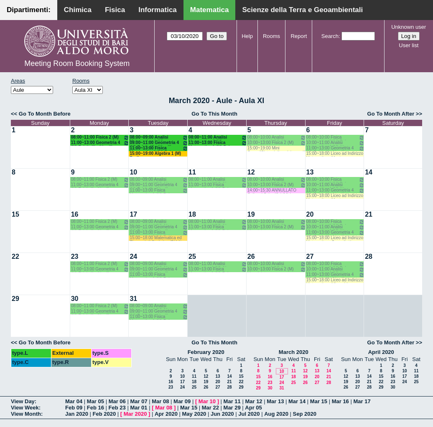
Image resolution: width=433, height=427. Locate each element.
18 (192, 214)
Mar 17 (361, 401)
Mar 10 (207, 401)
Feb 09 (73, 407)
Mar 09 (182, 401)
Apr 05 (253, 407)
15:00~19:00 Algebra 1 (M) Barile (155, 154)
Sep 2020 (304, 414)
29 (15, 298)
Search (330, 36)
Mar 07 (138, 401)
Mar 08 (160, 401)
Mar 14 (297, 401)
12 (251, 172)
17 (133, 214)
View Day (23, 401)
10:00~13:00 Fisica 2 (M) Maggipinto (276, 143)
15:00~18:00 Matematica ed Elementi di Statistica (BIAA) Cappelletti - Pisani (156, 238)
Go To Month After (391, 114)
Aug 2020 (276, 414)
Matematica (209, 10)
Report (298, 36)
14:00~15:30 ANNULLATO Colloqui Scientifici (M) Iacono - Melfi (276, 190)
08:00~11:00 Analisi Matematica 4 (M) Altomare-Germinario (217, 137)
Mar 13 (275, 401)
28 (368, 256)
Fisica (115, 10)
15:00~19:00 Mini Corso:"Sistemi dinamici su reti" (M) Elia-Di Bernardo (276, 148)
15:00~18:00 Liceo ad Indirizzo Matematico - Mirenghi (335, 280)
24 (133, 256)
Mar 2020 (135, 414)
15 (15, 214)
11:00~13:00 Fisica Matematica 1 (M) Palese (159, 148)
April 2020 (381, 352)
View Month (26, 414)
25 (192, 256)
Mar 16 (340, 401)
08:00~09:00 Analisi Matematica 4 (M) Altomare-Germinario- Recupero (159, 137)
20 (310, 214)
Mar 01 (138, 407)
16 (75, 214)
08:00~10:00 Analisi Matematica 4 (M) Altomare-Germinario (276, 137)
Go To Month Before (45, 114)
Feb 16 (95, 407)
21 (368, 214)
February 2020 (206, 352)
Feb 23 (117, 407)
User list (408, 45)
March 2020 (293, 352)
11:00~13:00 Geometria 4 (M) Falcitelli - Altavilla (100, 143)
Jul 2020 (249, 414)
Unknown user (408, 27)
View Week (25, 407)
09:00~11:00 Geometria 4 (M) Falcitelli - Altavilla (159, 143)
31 (133, 298)
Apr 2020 (166, 414)
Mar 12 (253, 401)
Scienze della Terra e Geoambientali (302, 10)
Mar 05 (95, 401)
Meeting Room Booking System (77, 63)
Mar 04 (73, 401)
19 (251, 214)
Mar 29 (232, 407)
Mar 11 (232, 401)
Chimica (78, 10)
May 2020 (194, 414)
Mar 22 (210, 407)
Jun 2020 (222, 414)
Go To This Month (214, 114)
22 (15, 256)
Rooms (271, 36)
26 (251, 256)
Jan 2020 (76, 414)
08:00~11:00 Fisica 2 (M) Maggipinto (100, 137)
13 (310, 172)
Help (247, 36)
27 (310, 256)
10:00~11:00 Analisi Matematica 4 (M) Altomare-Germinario (335, 143)
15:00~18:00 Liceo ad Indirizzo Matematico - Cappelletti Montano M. (335, 238)
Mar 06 (117, 401)
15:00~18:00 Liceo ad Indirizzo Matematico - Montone (335, 154)
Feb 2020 (104, 414)
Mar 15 (318, 401)
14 (368, 172)
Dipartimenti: (29, 10)
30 (75, 298)
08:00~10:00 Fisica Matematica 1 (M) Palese (335, 137)
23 (75, 256)
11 (192, 172)
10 (133, 172)
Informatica (157, 10)
